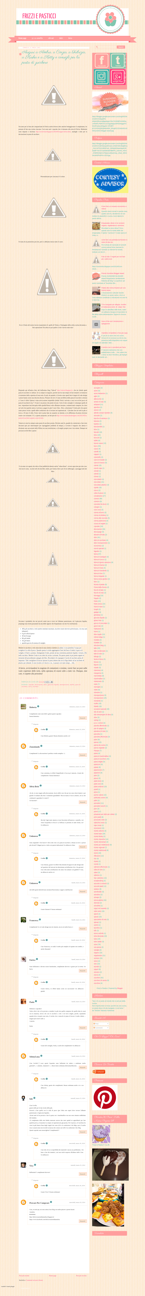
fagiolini (96, 551)
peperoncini (98, 770)
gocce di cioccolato (100, 623)
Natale (96, 706)
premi (96, 811)
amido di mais (99, 402)
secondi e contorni (100, 883)
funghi (96, 609)
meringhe (97, 687)
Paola (31, 1002)
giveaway (97, 615)
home (96, 631)
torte (95, 939)
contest (96, 499)
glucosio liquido (53, 684)
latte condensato (99, 651)
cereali (96, 471)
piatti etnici (97, 781)
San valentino (98, 878)
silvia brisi (34, 786)
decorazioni (39, 684)
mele (95, 684)
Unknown (33, 836)
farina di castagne (100, 557)
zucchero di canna (100, 980)
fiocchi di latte (98, 590)
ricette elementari (100, 842)
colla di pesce (98, 493)
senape (96, 897)
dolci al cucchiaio (100, 540)
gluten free (97, 620)
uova (30, 686)
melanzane (98, 681)
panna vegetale (99, 748)
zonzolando (34, 747)
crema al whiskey (100, 515)
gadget (96, 612)
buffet (96, 440)
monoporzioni (64, 684)
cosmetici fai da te (100, 504)
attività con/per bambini (102, 413)
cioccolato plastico (100, 485)
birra (95, 429)
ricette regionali (99, 847)
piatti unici (97, 784)
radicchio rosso (99, 823)
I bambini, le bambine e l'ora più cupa (114, 333)
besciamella (98, 427)
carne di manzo (99, 463)
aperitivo (97, 407)
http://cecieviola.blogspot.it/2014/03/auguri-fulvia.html (53, 132)
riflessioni (97, 856)
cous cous (97, 510)
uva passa (97, 947)
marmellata (98, 676)
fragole (96, 598)
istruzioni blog (99, 645)
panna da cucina (99, 745)
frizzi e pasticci (39, 16)
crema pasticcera (100, 521)
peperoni (97, 773)
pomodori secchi (99, 806)
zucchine (97, 983)
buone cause (98, 443)
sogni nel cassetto (100, 908)
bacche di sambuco (100, 418)
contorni (96, 501)
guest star (97, 626)
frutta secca (98, 604)
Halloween (97, 629)
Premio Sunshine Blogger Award (113, 273)
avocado (97, 415)
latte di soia (98, 654)
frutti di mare (98, 607)
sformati (96, 903)
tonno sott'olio (99, 933)
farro (95, 582)
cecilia (43, 729)
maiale (96, 667)
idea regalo (98, 634)
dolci (61, 38)
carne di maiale (99, 460)
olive (95, 717)
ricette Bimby (98, 836)
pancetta (97, 734)
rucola (96, 864)
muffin (72, 684)
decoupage (98, 532)
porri (95, 809)
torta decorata (99, 936)
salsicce (96, 875)
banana (96, 421)
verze (96, 961)
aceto (96, 391)
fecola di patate (99, 584)
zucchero (36, 686)
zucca (96, 975)
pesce (96, 778)
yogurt (96, 969)
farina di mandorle (100, 570)
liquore (96, 665)
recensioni (97, 828)
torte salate (98, 942)
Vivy (31, 1166)
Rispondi (82, 718)
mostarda (97, 701)
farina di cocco (99, 559)
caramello (97, 457)
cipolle (96, 487)
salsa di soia (98, 870)
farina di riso (98, 573)
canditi (96, 451)
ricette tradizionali (100, 850)
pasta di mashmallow (101, 756)
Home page (22, 38)
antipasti (97, 404)
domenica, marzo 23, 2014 (77, 707)
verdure (96, 958)
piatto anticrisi (99, 786)
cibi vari (51, 38)
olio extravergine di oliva (102, 714)
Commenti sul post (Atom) (34, 1280)
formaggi (97, 595)
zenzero (96, 972)
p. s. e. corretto (37, 38)
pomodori (97, 803)
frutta (95, 601)
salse (96, 872)
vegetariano (98, 955)
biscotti (96, 432)
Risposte (35, 724)
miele (96, 690)
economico (98, 546)
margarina (97, 673)
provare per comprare (39, 1203)
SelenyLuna (34, 1057)
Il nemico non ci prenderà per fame (114, 347)
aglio (95, 396)
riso (95, 858)
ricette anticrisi (99, 831)
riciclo (96, 853)
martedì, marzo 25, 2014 (78, 1098)
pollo (95, 800)
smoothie (97, 906)
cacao (96, 449)
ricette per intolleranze (101, 845)
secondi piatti (98, 886)
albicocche (97, 399)
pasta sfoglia (98, 762)
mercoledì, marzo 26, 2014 (77, 1143)
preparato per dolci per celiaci (104, 814)
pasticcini (97, 764)
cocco (96, 490)
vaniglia (96, 950)
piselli (96, 789)
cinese (96, 476)
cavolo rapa (98, 468)
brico (70, 38)
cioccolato (97, 482)
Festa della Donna (100, 587)
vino (95, 964)
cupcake (31, 684)
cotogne (96, 507)
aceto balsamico (99, 393)
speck (96, 914)
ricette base (98, 834)
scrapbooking (98, 881)
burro (96, 446)
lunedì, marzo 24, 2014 (78, 883)
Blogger (120, 988)
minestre (97, 692)
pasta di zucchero (100, 759)
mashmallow (98, 679)
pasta (96, 753)
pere (95, 775)
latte (95, 648)
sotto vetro (97, 911)
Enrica (32, 960)
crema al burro (99, 512)
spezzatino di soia (100, 919)
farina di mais (98, 568)
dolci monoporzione (100, 543)
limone (96, 662)
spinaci (96, 922)
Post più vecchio (81, 1276)
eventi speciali (99, 548)
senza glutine (98, 900)
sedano (96, 889)
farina (96, 554)
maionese (97, 670)
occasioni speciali (100, 709)
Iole (31, 1099)
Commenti (98, 1028)
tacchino (97, 928)
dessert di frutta (99, 535)
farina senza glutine (100, 579)
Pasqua (96, 751)
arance (96, 410)
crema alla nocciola (100, 518)
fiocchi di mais (99, 593)
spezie (96, 917)
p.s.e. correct (98, 723)
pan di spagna (99, 728)
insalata (96, 640)
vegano (96, 953)
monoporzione (99, 695)
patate (96, 767)
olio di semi (98, 712)
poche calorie (98, 795)
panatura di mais (100, 731)
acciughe (97, 388)
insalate (96, 642)
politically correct (99, 798)
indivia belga (98, 637)
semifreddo (98, 892)
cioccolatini (98, 479)
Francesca (33, 920)
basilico (96, 424)
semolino (97, 894)
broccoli (96, 438)
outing (96, 720)
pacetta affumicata (100, 726)
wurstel (96, 966)
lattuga (96, 656)
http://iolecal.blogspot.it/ (65, 390)
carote (96, 465)
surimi (96, 925)
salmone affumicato (100, 867)
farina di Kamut (99, 565)
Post (96, 1024)
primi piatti (97, 817)
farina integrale (99, 576)
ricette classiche (99, 839)
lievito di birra (98, 659)
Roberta (33, 707)
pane (95, 739)
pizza (96, 792)
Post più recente (24, 1276)
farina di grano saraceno (102, 562)
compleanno (98, 496)
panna (96, 742)
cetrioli (96, 474)
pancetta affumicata (101, 737)
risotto (96, 861)
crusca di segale (99, 523)
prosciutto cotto (99, 820)
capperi (96, 454)
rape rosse (97, 825)
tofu (95, 930)
